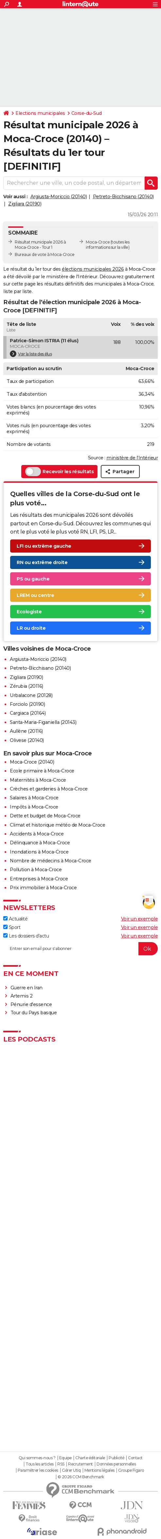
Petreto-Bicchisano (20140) (123, 197)
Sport (11, 927)
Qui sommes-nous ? (37, 1458)
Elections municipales (40, 113)
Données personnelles (116, 1464)
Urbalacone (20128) (31, 695)
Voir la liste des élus (31, 353)
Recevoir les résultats (59, 471)
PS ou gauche (33, 579)
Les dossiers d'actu (26, 936)
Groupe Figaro (131, 1470)
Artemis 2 (21, 996)
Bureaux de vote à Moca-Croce (44, 254)
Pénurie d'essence (31, 1004)
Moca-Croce (98, 242)
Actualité (15, 919)
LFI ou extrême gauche (44, 546)
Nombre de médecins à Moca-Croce (50, 861)
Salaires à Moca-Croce (34, 798)
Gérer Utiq (71, 1470)
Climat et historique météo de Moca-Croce (57, 825)
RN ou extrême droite (42, 562)
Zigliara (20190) (24, 204)
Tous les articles (40, 1464)
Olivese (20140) (27, 740)
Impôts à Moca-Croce (34, 807)
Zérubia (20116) (26, 686)
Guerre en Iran (26, 988)
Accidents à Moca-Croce (36, 834)
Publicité (116, 1458)
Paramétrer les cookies (38, 1470)
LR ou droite (31, 628)
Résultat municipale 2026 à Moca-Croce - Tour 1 (40, 245)
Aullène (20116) (26, 731)
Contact (135, 1458)
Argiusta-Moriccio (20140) (58, 197)
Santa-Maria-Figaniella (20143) (43, 722)
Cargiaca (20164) (27, 713)
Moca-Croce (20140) (32, 762)
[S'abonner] (80, 948)
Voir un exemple (139, 919)
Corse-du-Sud (86, 113)
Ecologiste (29, 612)
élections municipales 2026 (93, 269)
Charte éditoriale (90, 1458)
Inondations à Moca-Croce (39, 852)
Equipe (65, 1458)
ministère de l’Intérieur (132, 458)
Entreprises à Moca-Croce (39, 879)
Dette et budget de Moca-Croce (45, 816)
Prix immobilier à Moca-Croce (43, 888)
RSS (60, 1464)
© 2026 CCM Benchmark (81, 1477)
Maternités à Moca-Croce (38, 780)
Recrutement (80, 1464)
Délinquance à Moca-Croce (40, 843)
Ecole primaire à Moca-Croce (42, 771)
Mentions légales (99, 1470)
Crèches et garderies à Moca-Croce (49, 789)
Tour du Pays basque (33, 1013)
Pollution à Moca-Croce (36, 870)
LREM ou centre (35, 595)
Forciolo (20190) (27, 704)
